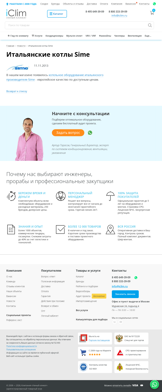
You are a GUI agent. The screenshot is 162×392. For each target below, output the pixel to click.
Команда (10, 281)
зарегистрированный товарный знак (24, 388)
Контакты (11, 305)
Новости (10, 301)
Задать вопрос (68, 133)
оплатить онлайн (121, 385)
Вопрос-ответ (48, 276)
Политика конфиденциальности (21, 346)
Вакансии (11, 296)
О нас (9, 276)
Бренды (80, 281)
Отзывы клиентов (15, 286)
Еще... (148, 35)
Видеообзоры (83, 291)
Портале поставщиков (99, 340)
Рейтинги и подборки (87, 286)
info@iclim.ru (119, 15)
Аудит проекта (91, 296)
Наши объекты (14, 291)
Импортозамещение (86, 301)
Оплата (45, 291)
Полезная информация (53, 281)
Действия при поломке (53, 301)
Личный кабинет (49, 315)
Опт (43, 310)
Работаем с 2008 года (23, 3)
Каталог (80, 276)
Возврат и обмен (50, 305)
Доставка (45, 286)
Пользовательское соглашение (21, 349)
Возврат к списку (16, 91)
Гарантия (45, 296)
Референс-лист (14, 320)
